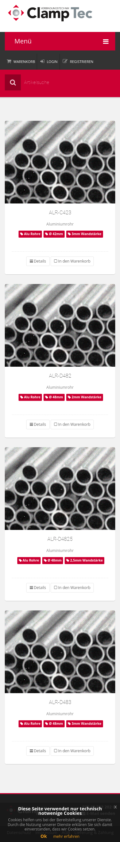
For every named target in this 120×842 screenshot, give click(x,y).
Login (52, 61)
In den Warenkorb (72, 261)
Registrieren (81, 61)
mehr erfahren (66, 836)
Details (38, 261)
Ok (44, 836)
